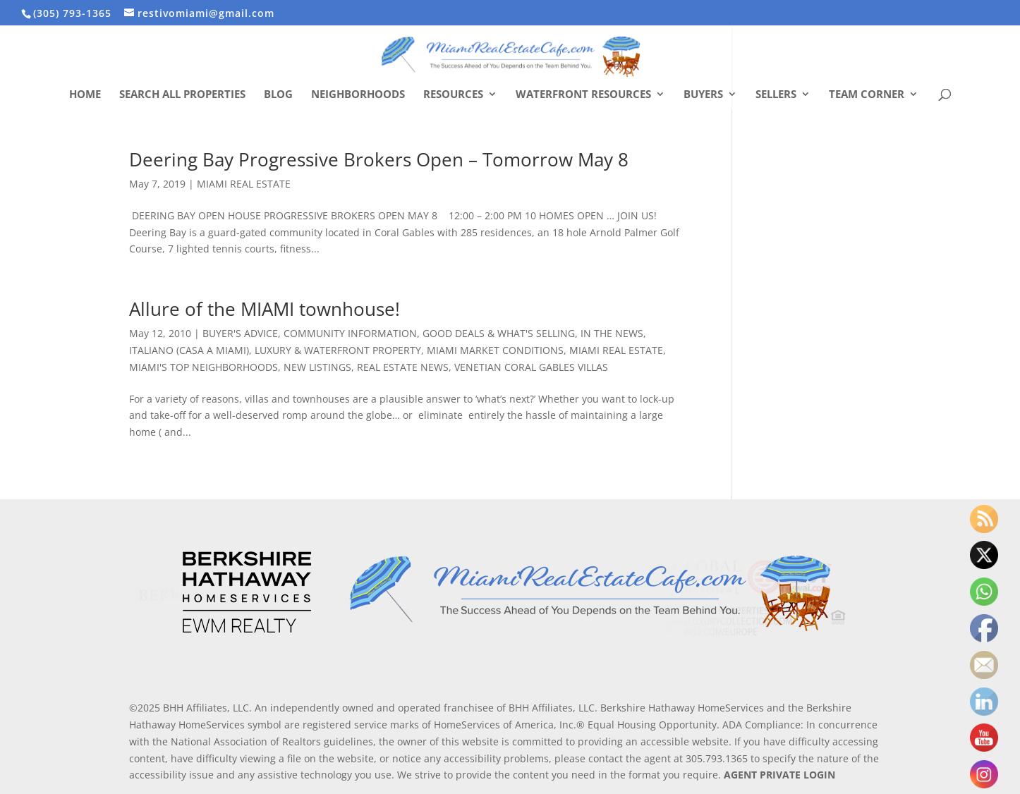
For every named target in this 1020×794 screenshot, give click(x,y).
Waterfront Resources (583, 95)
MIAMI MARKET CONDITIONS (495, 350)
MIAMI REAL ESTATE (244, 183)
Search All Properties (182, 95)
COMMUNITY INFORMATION (350, 333)
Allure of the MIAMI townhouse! (264, 309)
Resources (453, 95)
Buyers (703, 95)
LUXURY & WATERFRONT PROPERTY (338, 350)
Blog (278, 95)
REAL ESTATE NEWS (403, 367)
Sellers (775, 95)
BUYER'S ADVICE (240, 333)
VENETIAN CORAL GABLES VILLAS (531, 367)
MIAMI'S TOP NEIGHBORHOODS (203, 367)
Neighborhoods (358, 95)
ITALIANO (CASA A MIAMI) (189, 350)
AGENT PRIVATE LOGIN (779, 774)
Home (85, 95)
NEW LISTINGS (317, 367)
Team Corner (866, 95)
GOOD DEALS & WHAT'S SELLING (499, 333)
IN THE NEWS (612, 333)
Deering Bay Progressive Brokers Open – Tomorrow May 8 (379, 159)
